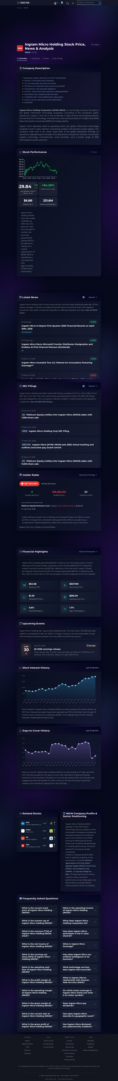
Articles (69, 1041)
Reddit (90, 1047)
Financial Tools (69, 1060)
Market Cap (28, 204)
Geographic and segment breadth (40, 89)
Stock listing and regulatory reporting (42, 100)
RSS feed (90, 1041)
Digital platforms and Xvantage (39, 80)
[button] (56, 2)
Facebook (90, 1044)
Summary (28, 102)
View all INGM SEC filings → (41, 402)
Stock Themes (69, 1053)
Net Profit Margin (36, 611)
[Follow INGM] (95, 44)
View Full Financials (88, 552)
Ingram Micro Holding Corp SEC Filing (45, 431)
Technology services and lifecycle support (44, 86)
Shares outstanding (48, 204)
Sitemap (27, 1053)
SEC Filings (57, 58)
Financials (34, 58)
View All (92, 297)
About (27, 1041)
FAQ (27, 1047)
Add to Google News (90, 1050)
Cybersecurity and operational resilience (43, 97)
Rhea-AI (27, 1050)
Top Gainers (69, 1044)
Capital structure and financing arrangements (46, 91)
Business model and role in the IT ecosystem (45, 78)
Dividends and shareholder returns (41, 94)
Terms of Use (48, 1041)
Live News (69, 1056)
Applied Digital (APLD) (75, 866)
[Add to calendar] (26, 653)
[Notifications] (61, 2)
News (45, 58)
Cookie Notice (48, 1044)
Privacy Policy (48, 1047)
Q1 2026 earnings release (47, 649)
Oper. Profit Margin (77, 611)
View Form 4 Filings (88, 475)
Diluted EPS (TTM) (36, 599)
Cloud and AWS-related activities (40, 83)
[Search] (67, 3)
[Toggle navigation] (73, 3)
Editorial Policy (27, 1044)
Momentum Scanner (69, 1050)
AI (22, 350)
